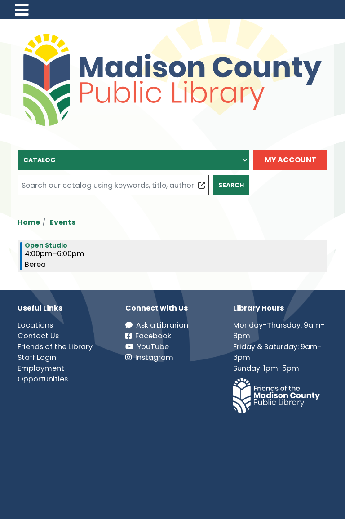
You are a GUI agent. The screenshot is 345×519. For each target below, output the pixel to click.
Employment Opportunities (43, 373)
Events (63, 222)
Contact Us (38, 336)
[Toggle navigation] (21, 9)
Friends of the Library (55, 347)
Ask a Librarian (156, 325)
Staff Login (37, 357)
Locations (35, 325)
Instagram (149, 357)
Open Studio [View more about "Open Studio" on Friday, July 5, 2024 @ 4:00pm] (46, 245)
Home (29, 222)
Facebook (148, 336)
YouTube (147, 347)
